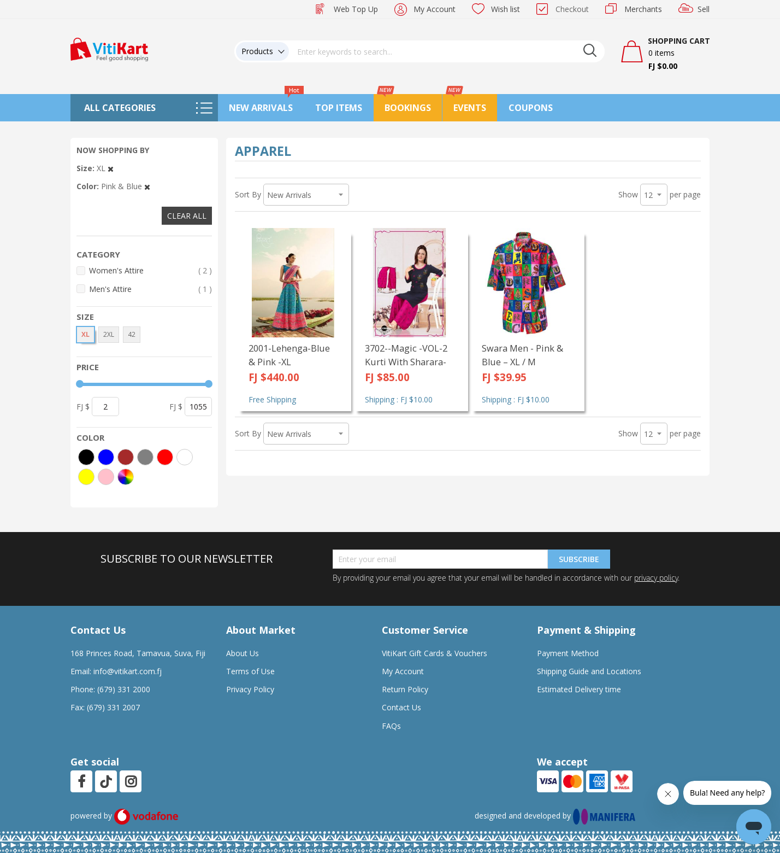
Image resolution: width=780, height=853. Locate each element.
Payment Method (568, 653)
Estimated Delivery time (579, 689)
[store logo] (109, 48)
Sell (704, 9)
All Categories (120, 108)
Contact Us (401, 707)
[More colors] (125, 477)
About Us (242, 653)
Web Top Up (356, 9)
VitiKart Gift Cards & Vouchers (434, 653)
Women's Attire (150, 270)
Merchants (643, 9)
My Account (434, 9)
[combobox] (447, 51)
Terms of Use (250, 671)
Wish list (505, 9)
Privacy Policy (250, 689)
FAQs (391, 726)
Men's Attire (150, 289)
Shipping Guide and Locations (589, 671)
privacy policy (656, 577)
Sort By (248, 194)
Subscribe (579, 559)
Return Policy (405, 689)
